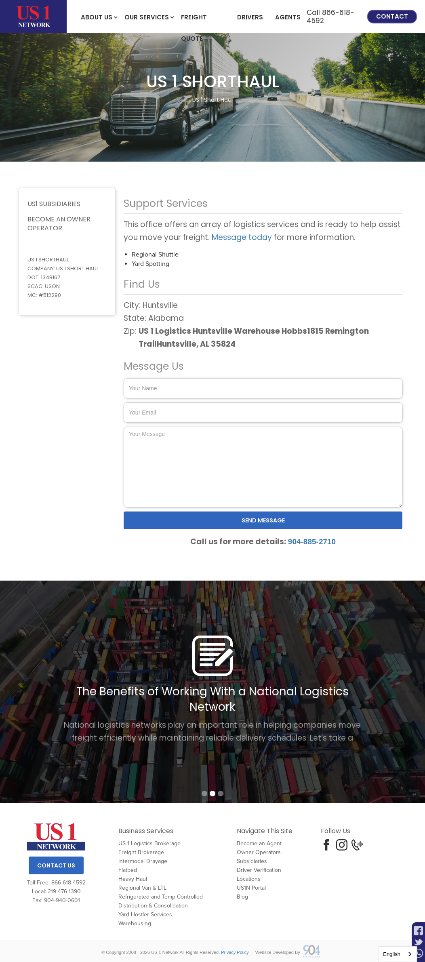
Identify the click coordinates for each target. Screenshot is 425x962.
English (391, 954)
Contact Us (56, 865)
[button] (96, 16)
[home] (33, 16)
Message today (242, 237)
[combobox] (398, 954)
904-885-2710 (312, 541)
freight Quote (194, 21)
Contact (392, 16)
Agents (288, 17)
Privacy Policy (234, 952)
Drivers (250, 17)
